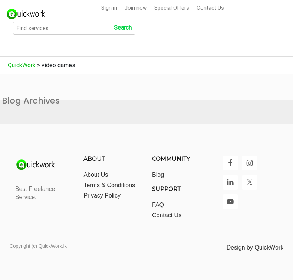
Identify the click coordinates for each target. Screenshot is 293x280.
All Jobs (50, 48)
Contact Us (210, 7)
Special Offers (171, 7)
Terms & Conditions (109, 185)
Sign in (109, 7)
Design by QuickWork (255, 247)
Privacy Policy (102, 195)
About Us (95, 175)
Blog (158, 175)
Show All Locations (167, 48)
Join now (136, 7)
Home (16, 48)
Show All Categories (101, 48)
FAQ (158, 205)
